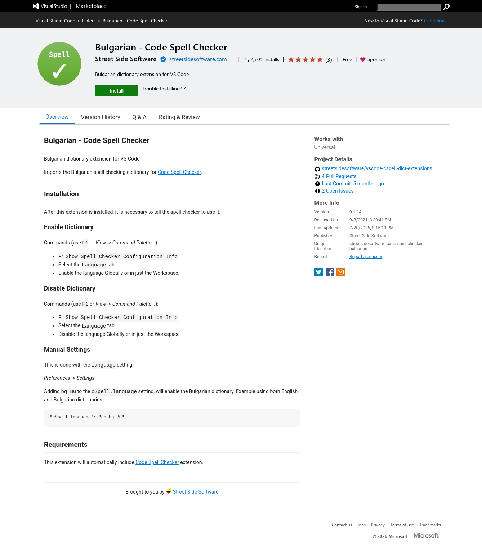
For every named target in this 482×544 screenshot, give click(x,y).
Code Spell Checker (179, 172)
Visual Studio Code (55, 20)
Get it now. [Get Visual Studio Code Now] (435, 20)
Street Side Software (192, 492)
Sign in (361, 6)
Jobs (361, 524)
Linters (89, 20)
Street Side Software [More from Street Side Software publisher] (126, 58)
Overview (57, 116)
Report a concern (365, 256)
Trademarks (430, 524)
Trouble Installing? (164, 88)
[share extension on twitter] (319, 274)
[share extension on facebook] (330, 274)
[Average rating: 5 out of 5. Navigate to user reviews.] (309, 59)
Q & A (140, 117)
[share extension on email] (340, 274)
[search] (409, 7)
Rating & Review (179, 117)
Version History (100, 117)
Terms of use (402, 524)
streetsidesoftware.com (198, 59)
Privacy (378, 524)
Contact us (342, 524)
